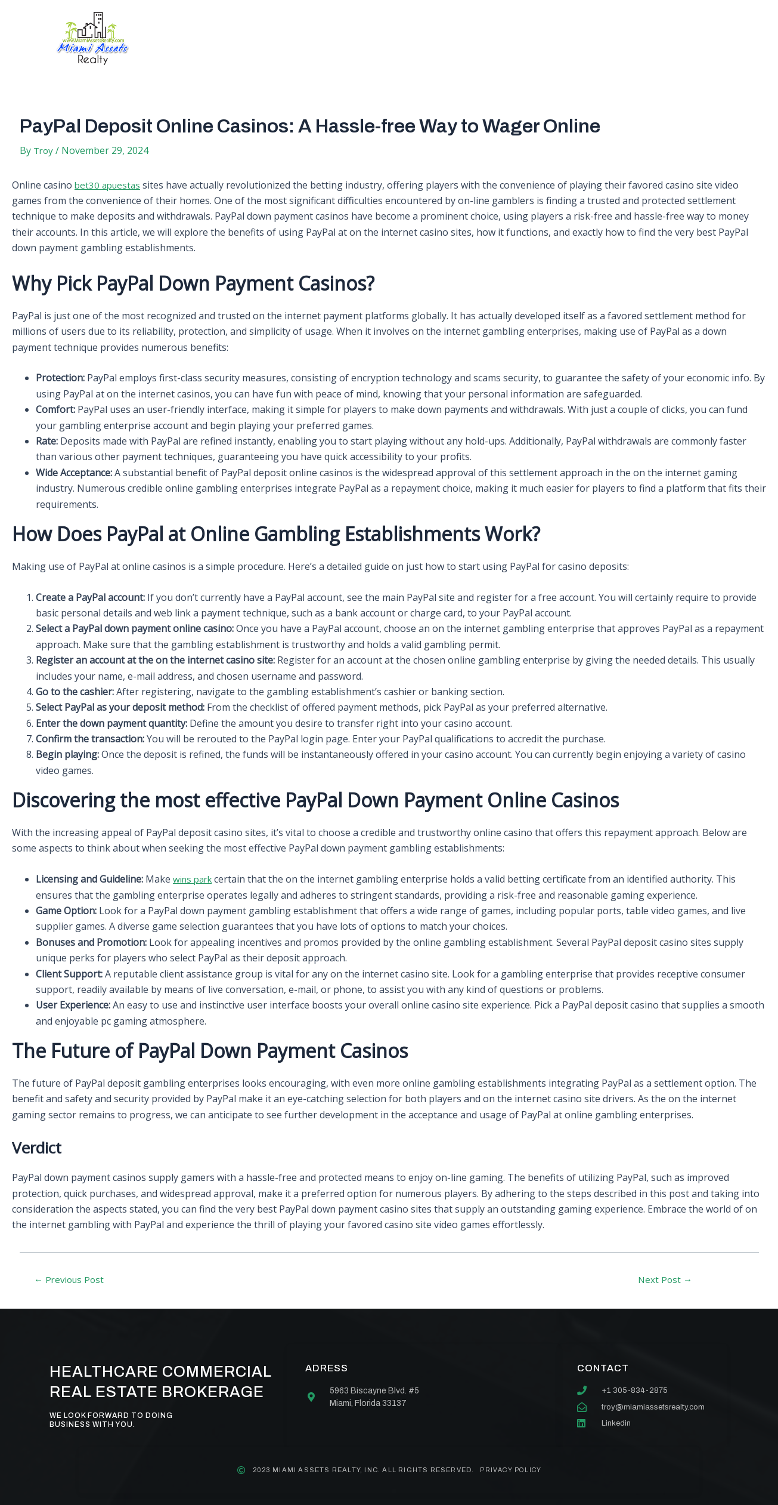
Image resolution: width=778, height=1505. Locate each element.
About (273, 38)
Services (343, 38)
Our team (420, 38)
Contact (498, 38)
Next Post (665, 1279)
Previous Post (72, 1279)
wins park (194, 879)
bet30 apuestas (109, 185)
